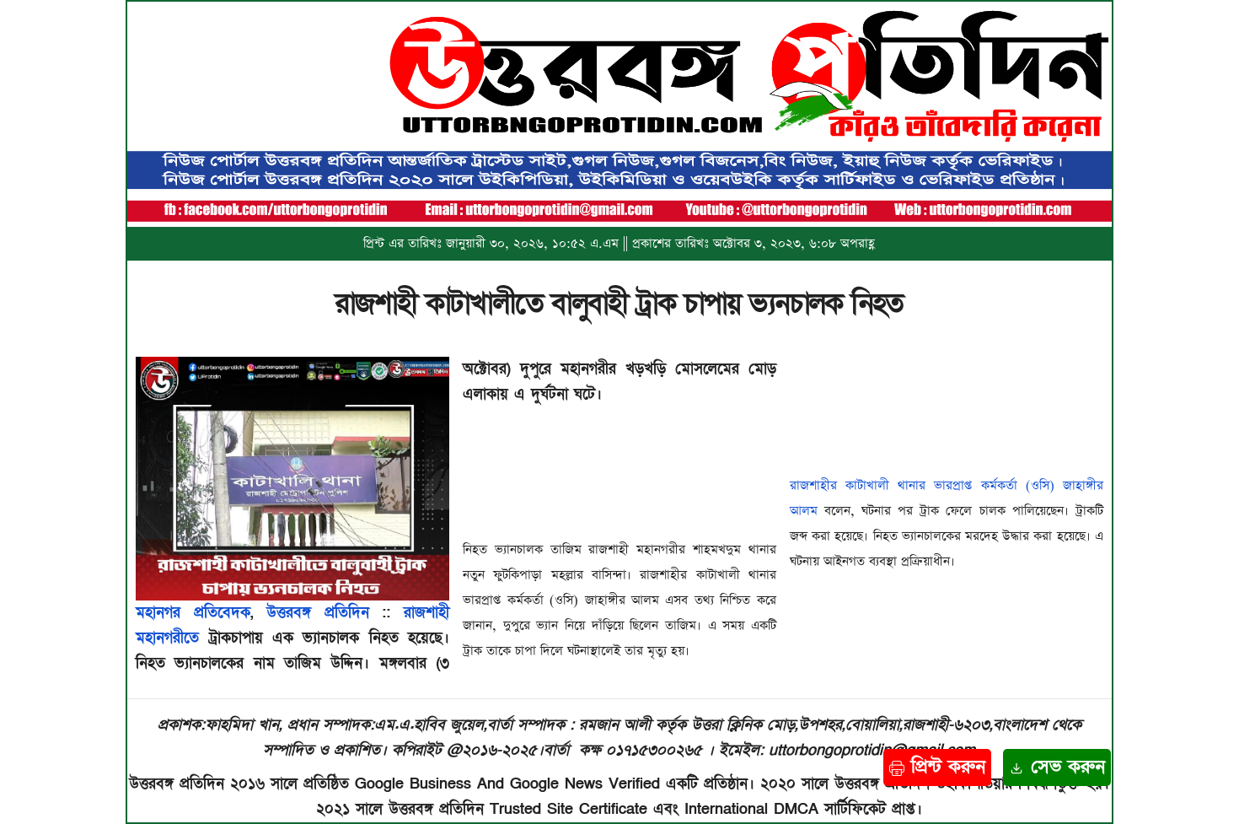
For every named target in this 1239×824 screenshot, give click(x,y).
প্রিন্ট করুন (937, 767)
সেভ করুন (1057, 767)
